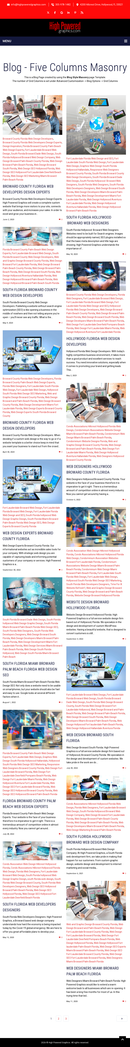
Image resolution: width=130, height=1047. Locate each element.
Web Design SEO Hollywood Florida (36, 168)
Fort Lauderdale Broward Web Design (31, 253)
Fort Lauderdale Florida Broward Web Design (89, 302)
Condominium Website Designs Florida (86, 441)
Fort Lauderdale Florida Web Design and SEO (89, 158)
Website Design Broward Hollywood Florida (97, 595)
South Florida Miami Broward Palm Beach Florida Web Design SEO (30, 669)
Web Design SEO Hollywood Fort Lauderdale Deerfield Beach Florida (32, 172)
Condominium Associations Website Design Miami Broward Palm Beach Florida (93, 566)
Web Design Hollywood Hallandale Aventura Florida (93, 728)
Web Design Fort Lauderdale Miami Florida (96, 328)
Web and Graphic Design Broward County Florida (91, 924)
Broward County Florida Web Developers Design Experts (32, 142)
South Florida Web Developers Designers (87, 584)
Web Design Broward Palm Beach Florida (103, 713)
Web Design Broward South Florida (36, 272)
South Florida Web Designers (93, 184)
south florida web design (40, 879)
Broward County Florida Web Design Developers (28, 138)
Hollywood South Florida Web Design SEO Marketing (93, 580)
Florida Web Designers (14, 386)
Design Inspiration (12, 146)
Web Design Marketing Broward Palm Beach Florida (93, 830)
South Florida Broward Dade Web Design (32, 153)
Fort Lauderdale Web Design (31, 389)
